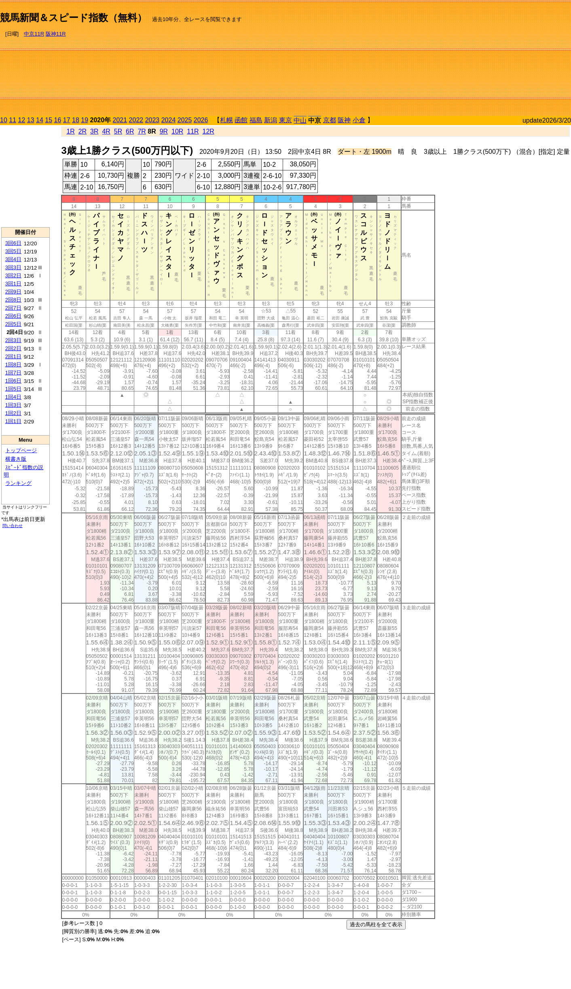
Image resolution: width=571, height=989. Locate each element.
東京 (285, 120)
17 (66, 120)
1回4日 (13, 397)
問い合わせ (12, 525)
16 (57, 120)
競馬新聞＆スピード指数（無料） (73, 17)
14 (39, 120)
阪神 (344, 120)
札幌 (226, 120)
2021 (120, 120)
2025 (185, 120)
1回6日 (13, 381)
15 (48, 120)
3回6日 (13, 243)
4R (106, 131)
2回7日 (13, 308)
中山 (300, 120)
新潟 (270, 120)
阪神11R (56, 34)
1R (70, 131)
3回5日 (13, 251)
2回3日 (13, 340)
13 (30, 120)
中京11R (34, 34)
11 (12, 120)
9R (164, 131)
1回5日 (13, 389)
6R (130, 131)
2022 (136, 120)
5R (118, 131)
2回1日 (13, 356)
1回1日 (13, 421)
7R (141, 131)
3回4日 (13, 259)
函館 (241, 120)
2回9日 (13, 292)
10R (177, 131)
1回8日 (13, 365)
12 (21, 120)
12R (208, 131)
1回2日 (13, 413)
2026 (201, 120)
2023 (152, 120)
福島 (256, 120)
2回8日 (13, 300)
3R (94, 131)
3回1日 (13, 284)
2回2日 (13, 348)
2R (82, 131)
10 (3, 120)
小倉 (359, 120)
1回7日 (13, 373)
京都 (329, 120)
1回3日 (13, 405)
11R (193, 131)
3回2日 (13, 275)
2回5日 (13, 324)
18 (75, 120)
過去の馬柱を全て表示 (376, 924)
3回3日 (13, 267)
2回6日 (13, 316)
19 (84, 120)
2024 (168, 120)
